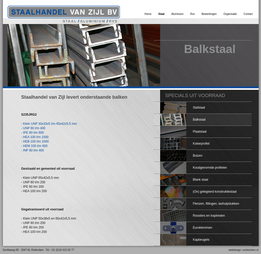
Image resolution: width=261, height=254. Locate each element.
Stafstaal (199, 107)
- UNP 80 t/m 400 (33, 128)
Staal (161, 14)
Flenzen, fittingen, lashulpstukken (216, 203)
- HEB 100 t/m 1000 (35, 141)
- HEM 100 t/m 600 (34, 146)
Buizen (197, 155)
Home (148, 14)
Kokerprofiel (201, 143)
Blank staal (200, 179)
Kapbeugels (201, 239)
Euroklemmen (202, 227)
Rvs (192, 14)
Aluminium (177, 14)
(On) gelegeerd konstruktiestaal (214, 191)
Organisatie (230, 14)
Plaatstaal (200, 131)
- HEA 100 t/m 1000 (35, 137)
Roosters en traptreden (209, 215)
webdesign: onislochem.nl (243, 250)
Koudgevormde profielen (210, 167)
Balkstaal (199, 119)
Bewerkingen (209, 14)
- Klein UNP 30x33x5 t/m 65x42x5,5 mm (49, 124)
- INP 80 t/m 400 (32, 150)
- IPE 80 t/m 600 (32, 132)
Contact (248, 14)
